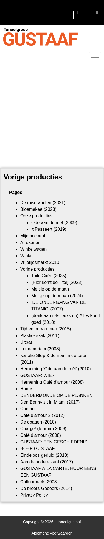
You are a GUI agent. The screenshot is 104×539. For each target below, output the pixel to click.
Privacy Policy (34, 495)
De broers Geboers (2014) (46, 488)
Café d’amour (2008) (40, 435)
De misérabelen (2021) (42, 202)
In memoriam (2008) (40, 348)
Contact (27, 408)
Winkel (27, 255)
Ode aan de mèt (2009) (54, 222)
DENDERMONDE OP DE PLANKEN (56, 395)
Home (26, 388)
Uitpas (26, 342)
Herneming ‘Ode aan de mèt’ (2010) (55, 368)
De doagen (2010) (38, 422)
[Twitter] (87, 12)
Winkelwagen (33, 249)
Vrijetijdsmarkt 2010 (39, 262)
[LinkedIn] (97, 12)
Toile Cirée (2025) (48, 275)
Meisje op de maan (50, 289)
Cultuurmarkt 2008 (38, 481)
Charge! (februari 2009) (43, 428)
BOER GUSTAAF (37, 448)
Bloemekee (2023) (38, 209)
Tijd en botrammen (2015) (45, 329)
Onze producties (36, 216)
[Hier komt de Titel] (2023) (56, 282)
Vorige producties (37, 269)
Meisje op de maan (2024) (57, 295)
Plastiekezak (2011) (39, 335)
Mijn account (32, 235)
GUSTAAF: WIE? (37, 375)
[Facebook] (78, 12)
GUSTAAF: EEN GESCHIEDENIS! (54, 442)
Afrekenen (30, 242)
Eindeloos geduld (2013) (44, 455)
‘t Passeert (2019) (48, 229)
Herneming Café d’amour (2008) (52, 382)
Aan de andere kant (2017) (46, 462)
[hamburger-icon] (67, 15)
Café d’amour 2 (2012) (42, 415)
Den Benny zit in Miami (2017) (50, 402)
